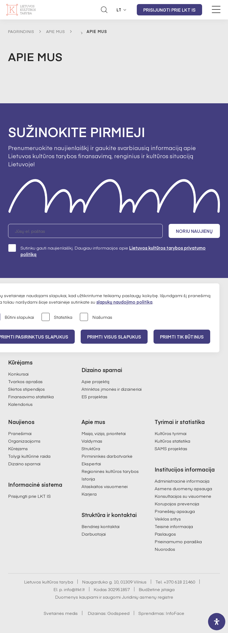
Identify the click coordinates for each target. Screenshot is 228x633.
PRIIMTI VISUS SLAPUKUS (114, 337)
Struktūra (90, 448)
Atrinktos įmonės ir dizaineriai (111, 389)
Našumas (96, 317)
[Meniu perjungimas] (216, 9)
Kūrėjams (18, 448)
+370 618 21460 (179, 582)
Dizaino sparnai (24, 463)
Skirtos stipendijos (26, 389)
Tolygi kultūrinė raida (29, 456)
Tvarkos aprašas (25, 381)
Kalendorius (20, 404)
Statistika (57, 317)
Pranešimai (20, 433)
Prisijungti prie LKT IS (169, 10)
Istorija (88, 479)
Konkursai (18, 374)
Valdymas (91, 441)
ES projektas (94, 396)
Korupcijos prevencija (177, 503)
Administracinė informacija (182, 481)
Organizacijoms (24, 441)
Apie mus (55, 31)
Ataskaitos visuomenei (104, 486)
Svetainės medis (61, 613)
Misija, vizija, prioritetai (103, 433)
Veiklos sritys (168, 519)
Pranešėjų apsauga (175, 511)
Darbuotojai (93, 534)
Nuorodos (165, 549)
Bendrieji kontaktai (100, 526)
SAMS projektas (171, 448)
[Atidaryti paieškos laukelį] (104, 9)
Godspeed (118, 613)
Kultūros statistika (172, 441)
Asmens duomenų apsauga (183, 488)
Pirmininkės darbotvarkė (106, 456)
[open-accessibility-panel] (216, 621)
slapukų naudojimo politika (124, 302)
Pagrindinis (21, 31)
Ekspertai (91, 463)
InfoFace (175, 613)
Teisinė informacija (174, 526)
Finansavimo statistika (31, 396)
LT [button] (119, 9)
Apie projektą (95, 381)
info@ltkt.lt (74, 589)
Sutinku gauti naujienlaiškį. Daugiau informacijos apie (107, 250)
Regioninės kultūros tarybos (110, 471)
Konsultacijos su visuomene (183, 496)
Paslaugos (165, 534)
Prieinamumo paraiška (178, 541)
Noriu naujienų (194, 231)
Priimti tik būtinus (182, 337)
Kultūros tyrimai (170, 433)
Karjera (89, 494)
